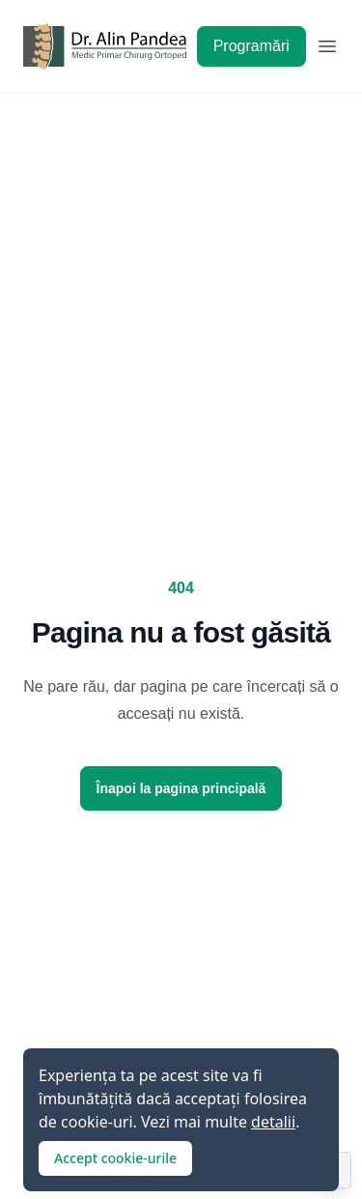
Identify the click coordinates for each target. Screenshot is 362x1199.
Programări (251, 46)
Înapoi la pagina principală (181, 788)
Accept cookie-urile (115, 1158)
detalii (273, 1121)
